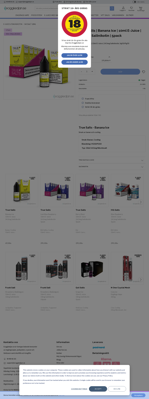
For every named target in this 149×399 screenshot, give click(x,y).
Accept (98, 389)
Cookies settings (79, 389)
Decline (117, 389)
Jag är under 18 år (74, 62)
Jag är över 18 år (74, 55)
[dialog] (74, 380)
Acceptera (138, 395)
